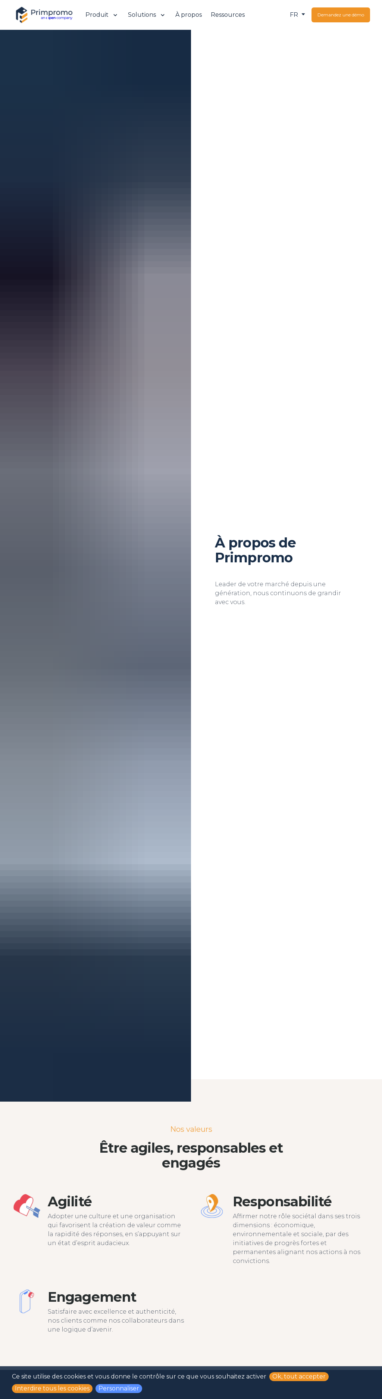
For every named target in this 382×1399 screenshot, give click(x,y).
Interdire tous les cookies (52, 1388)
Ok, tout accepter (299, 1376)
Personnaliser (118, 1388)
